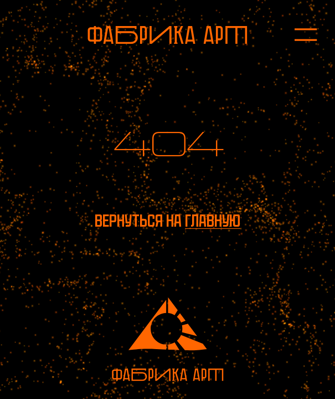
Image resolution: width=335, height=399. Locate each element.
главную (212, 221)
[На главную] (167, 35)
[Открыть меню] (297, 35)
